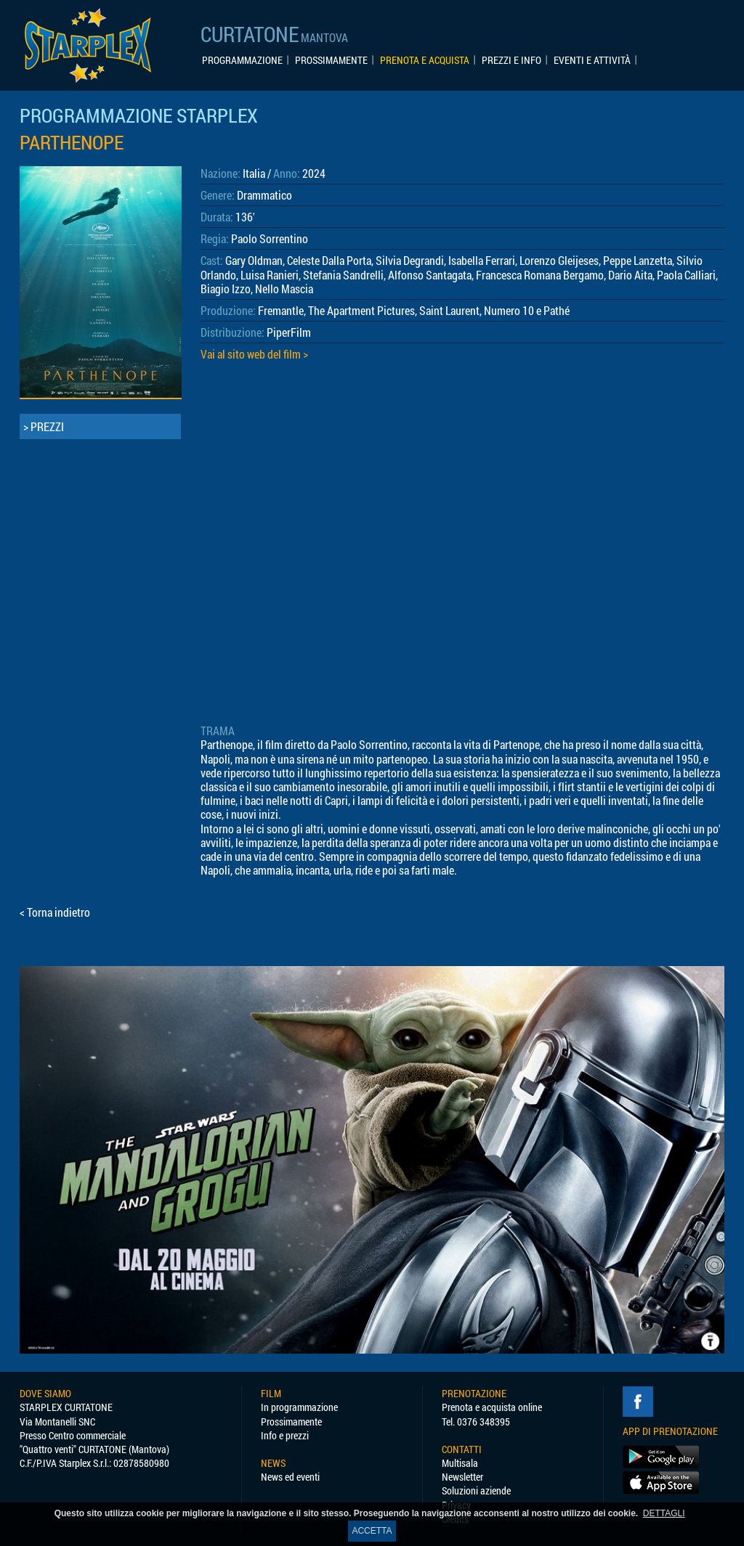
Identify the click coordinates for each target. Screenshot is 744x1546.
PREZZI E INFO (511, 60)
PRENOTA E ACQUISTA (424, 60)
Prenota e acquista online (492, 1407)
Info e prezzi (285, 1435)
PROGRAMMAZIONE (242, 60)
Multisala (460, 1463)
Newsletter (462, 1477)
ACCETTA (372, 1531)
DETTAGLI (664, 1513)
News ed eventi (290, 1477)
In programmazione (299, 1407)
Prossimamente (291, 1421)
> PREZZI (43, 426)
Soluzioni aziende (476, 1490)
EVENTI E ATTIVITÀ (592, 60)
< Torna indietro (55, 912)
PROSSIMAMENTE (331, 60)
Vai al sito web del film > (254, 353)
